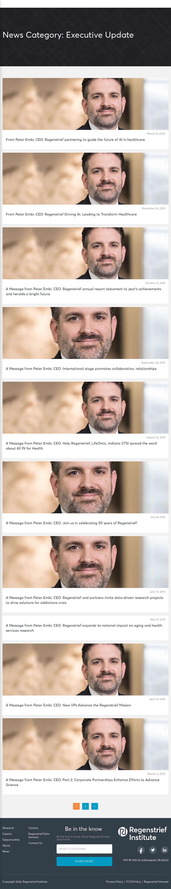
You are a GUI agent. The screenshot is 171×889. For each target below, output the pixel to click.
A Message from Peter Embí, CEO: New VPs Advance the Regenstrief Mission (68, 705)
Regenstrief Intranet (156, 881)
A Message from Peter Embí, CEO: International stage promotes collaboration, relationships (81, 369)
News (6, 851)
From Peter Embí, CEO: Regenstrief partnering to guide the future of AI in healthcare (75, 140)
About (6, 845)
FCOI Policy (133, 881)
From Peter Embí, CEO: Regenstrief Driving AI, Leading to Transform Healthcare (71, 214)
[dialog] (166, 4)
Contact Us (35, 843)
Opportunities (11, 839)
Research (8, 828)
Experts (7, 834)
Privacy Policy (114, 881)
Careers (33, 828)
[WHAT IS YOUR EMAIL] (84, 849)
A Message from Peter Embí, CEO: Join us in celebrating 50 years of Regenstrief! (71, 523)
